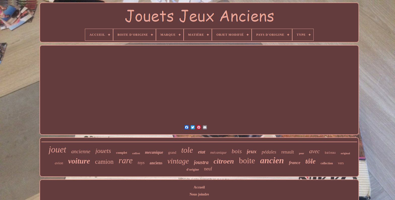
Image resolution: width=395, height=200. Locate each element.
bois (237, 151)
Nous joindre (199, 194)
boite (247, 160)
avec (314, 151)
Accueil (199, 187)
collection (327, 163)
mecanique (154, 152)
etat (201, 151)
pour (301, 153)
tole (187, 150)
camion (104, 161)
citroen (224, 161)
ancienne (80, 151)
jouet (57, 149)
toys (141, 162)
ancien (272, 160)
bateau (330, 153)
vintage (178, 161)
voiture (79, 161)
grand (172, 152)
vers (341, 163)
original (345, 153)
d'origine (192, 169)
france (294, 162)
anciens (156, 163)
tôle (310, 161)
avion (59, 163)
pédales (269, 151)
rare (126, 160)
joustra (201, 162)
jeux (252, 151)
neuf (208, 168)
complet (121, 152)
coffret (136, 153)
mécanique (218, 152)
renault (287, 151)
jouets (103, 150)
